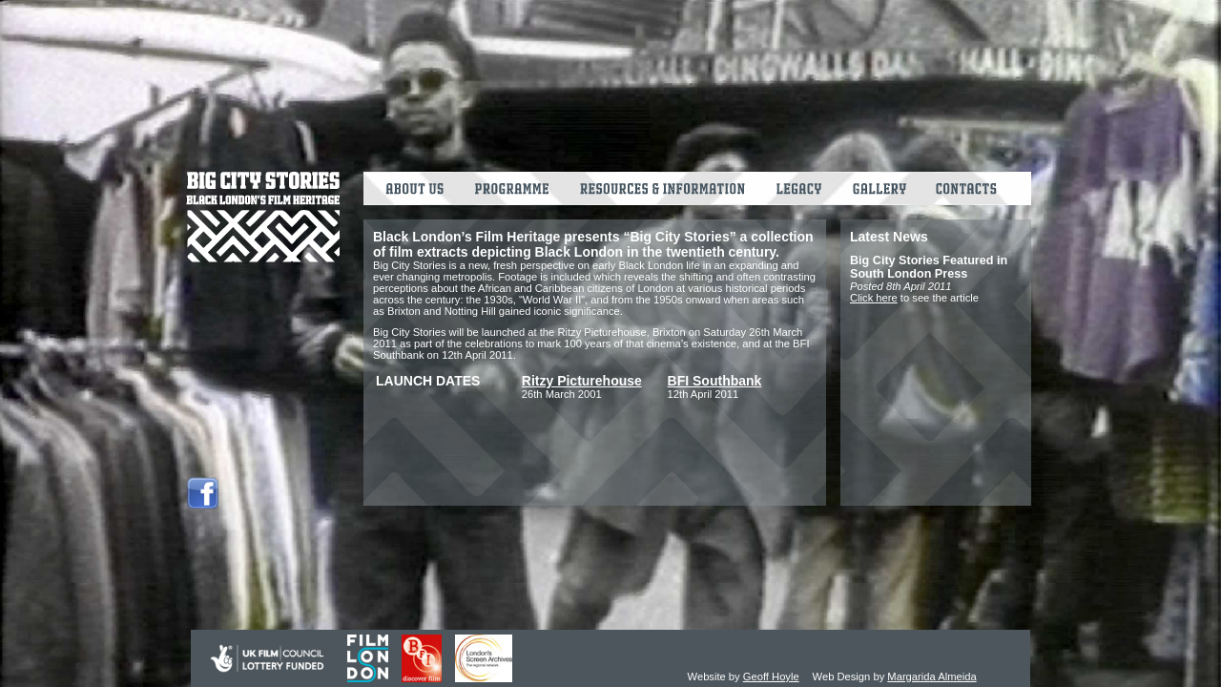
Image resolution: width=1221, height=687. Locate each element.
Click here (874, 297)
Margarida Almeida (931, 676)
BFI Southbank (715, 380)
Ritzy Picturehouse (582, 380)
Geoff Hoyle (771, 676)
